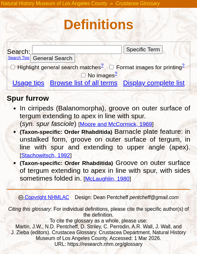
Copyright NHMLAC (46, 197)
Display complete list (154, 82)
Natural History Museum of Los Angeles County (54, 3)
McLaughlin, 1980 (107, 178)
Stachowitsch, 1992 (45, 155)
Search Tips (19, 58)
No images (98, 75)
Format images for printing (145, 67)
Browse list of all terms (83, 82)
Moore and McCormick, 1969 (116, 124)
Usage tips (28, 82)
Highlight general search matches (56, 67)
